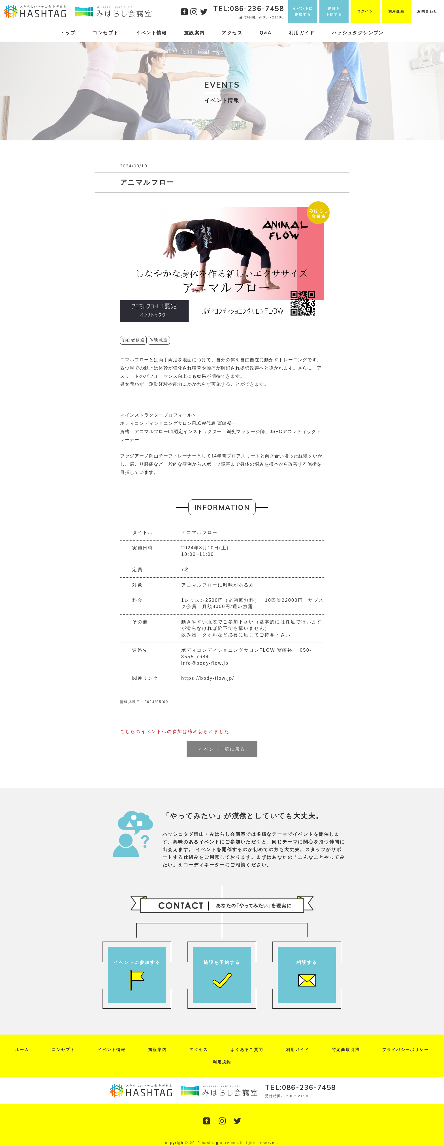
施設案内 (194, 32)
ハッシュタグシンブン (358, 32)
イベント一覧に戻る (222, 749)
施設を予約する (334, 11)
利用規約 (222, 1062)
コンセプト (106, 32)
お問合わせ (427, 11)
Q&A (266, 32)
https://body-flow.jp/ (207, 678)
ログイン (365, 11)
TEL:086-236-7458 (248, 8)
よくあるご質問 (247, 1049)
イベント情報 (151, 32)
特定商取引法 (346, 1049)
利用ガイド (302, 32)
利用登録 (396, 11)
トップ (68, 32)
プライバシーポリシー (405, 1049)
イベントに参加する (303, 11)
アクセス (232, 32)
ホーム (22, 1049)
